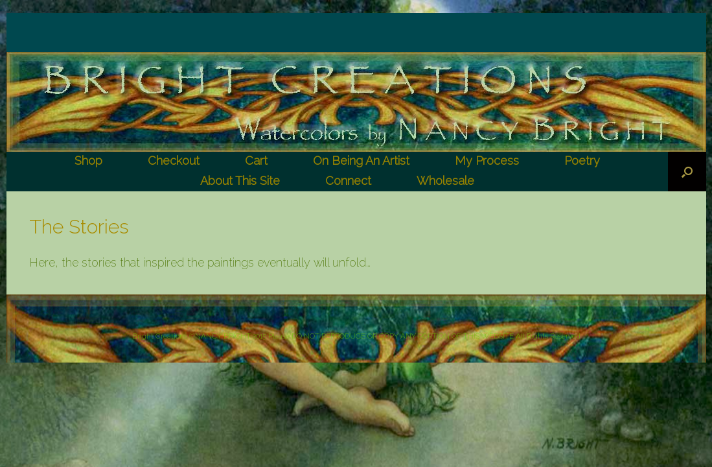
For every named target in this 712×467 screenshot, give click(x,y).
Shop (88, 160)
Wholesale (445, 180)
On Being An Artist (361, 160)
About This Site (240, 180)
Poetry (582, 160)
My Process (487, 160)
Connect (348, 180)
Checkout (174, 160)
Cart (256, 160)
